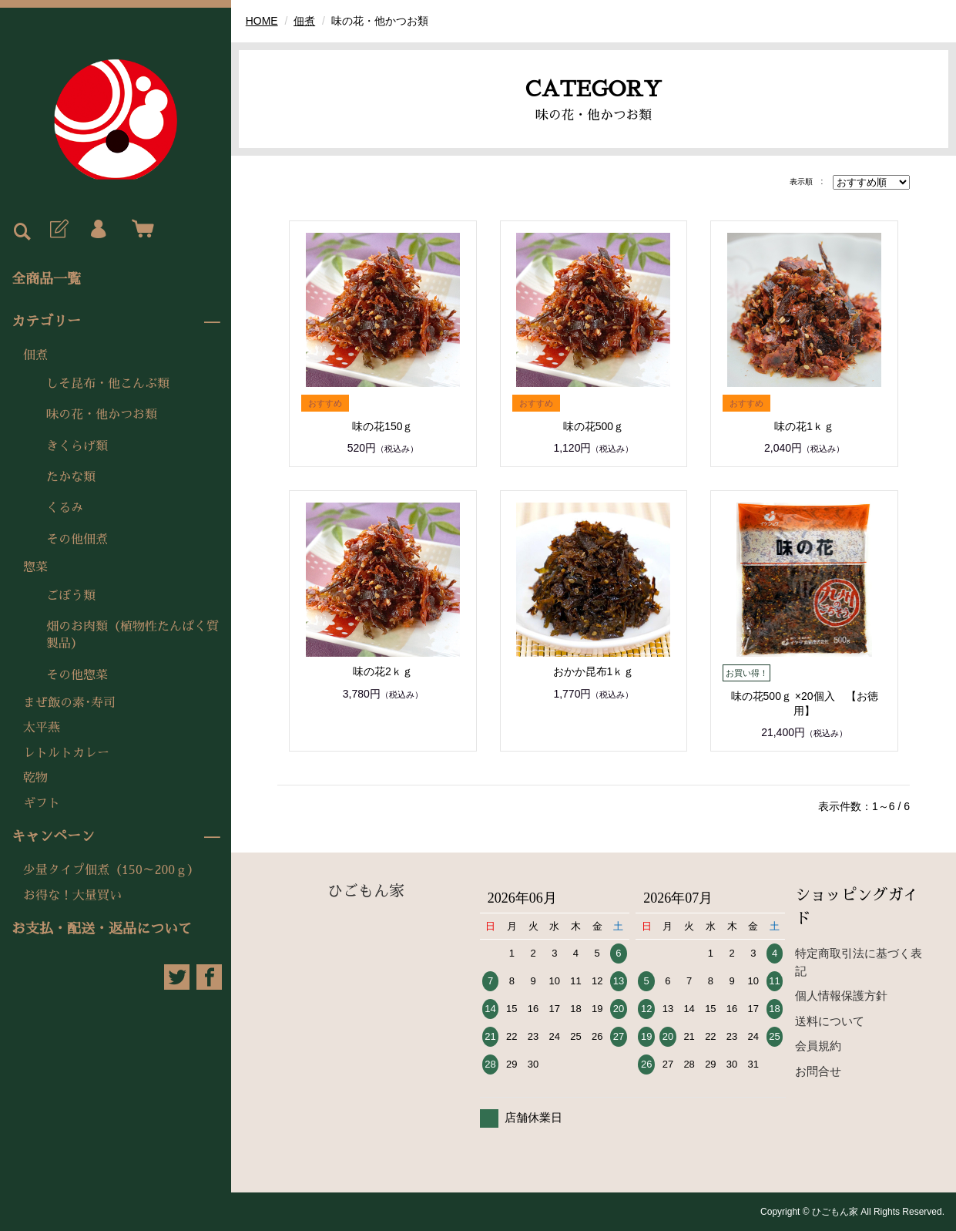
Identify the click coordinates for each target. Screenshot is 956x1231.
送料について (829, 1021)
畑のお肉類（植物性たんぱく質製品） (132, 635)
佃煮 (35, 355)
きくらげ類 (77, 446)
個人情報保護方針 (841, 995)
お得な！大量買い (72, 896)
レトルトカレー (66, 753)
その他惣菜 (77, 675)
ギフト (41, 803)
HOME (262, 21)
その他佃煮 (77, 539)
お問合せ (818, 1071)
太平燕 (41, 727)
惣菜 (35, 567)
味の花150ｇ (382, 426)
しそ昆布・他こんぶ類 (107, 384)
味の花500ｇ (593, 426)
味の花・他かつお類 (101, 415)
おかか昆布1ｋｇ (594, 671)
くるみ (64, 508)
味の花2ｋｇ (383, 671)
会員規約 (818, 1045)
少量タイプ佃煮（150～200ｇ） (111, 870)
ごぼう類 (71, 596)
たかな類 (71, 477)
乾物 (35, 778)
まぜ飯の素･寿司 (69, 703)
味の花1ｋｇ (804, 426)
